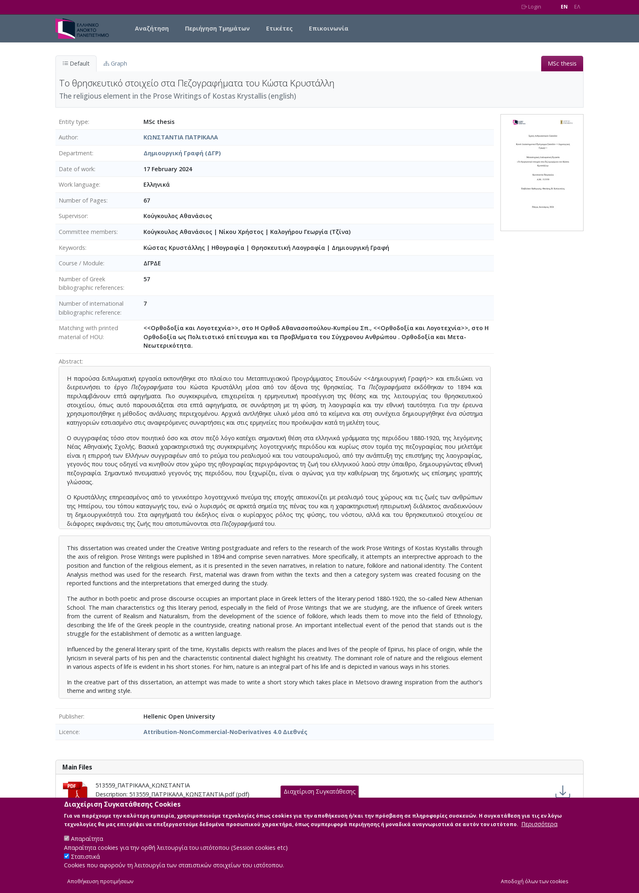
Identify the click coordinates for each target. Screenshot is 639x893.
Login (531, 6)
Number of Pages (82, 200)
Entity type (73, 122)
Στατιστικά (85, 864)
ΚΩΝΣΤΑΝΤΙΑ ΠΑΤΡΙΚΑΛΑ (180, 137)
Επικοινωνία (328, 28)
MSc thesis (562, 63)
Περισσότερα (539, 832)
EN (564, 6)
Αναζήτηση (152, 28)
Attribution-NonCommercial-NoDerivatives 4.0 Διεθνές (225, 732)
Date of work (76, 169)
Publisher (71, 716)
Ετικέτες (279, 28)
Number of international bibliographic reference (91, 308)
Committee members (88, 232)
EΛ (577, 6)
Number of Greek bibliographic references (91, 283)
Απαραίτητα (87, 846)
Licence (69, 732)
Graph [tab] (115, 63)
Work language (79, 184)
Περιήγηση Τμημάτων (217, 28)
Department (75, 153)
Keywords (72, 247)
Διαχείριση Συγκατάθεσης (320, 799)
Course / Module (81, 263)
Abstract (70, 361)
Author (68, 137)
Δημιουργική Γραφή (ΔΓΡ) (182, 153)
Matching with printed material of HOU (88, 332)
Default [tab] (76, 63)
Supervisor (73, 216)
